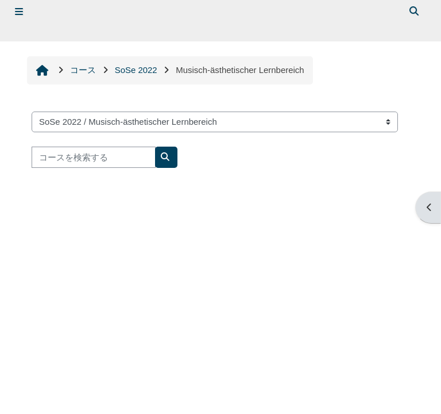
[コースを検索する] (94, 157)
